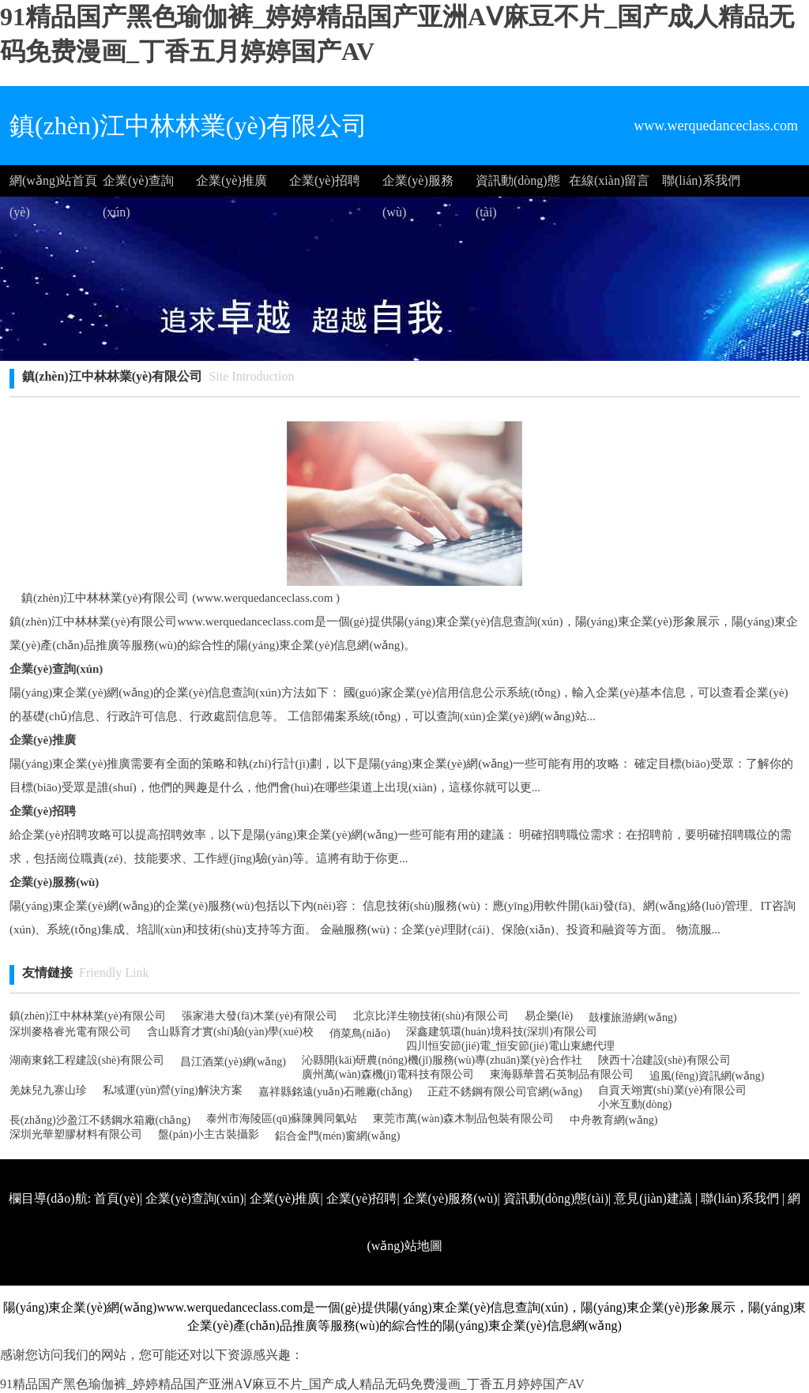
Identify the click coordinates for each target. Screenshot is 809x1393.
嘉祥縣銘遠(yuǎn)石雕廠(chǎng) (335, 1092)
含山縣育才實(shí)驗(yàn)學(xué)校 (230, 1032)
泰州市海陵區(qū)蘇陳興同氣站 (281, 1119)
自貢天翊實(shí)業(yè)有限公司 (672, 1090)
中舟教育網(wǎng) (613, 1120)
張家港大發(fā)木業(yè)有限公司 (259, 1016)
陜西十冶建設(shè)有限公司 (664, 1060)
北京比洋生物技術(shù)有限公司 (431, 1016)
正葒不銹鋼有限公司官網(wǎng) (504, 1092)
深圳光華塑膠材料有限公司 (75, 1134)
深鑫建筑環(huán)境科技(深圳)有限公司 (501, 1032)
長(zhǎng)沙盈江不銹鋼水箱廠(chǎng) (99, 1120)
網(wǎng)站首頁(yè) (53, 185)
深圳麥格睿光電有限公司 (70, 1032)
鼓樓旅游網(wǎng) (632, 1017)
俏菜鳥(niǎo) (359, 1033)
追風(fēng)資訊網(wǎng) (707, 1076)
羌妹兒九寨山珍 (48, 1090)
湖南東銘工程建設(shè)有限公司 (86, 1060)
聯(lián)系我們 (701, 180)
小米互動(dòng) (635, 1104)
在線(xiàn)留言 (609, 180)
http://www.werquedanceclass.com (561, 1293)
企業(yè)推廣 (231, 180)
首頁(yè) (117, 1198)
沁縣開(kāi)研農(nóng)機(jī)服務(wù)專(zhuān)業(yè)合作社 (442, 1060)
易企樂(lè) (549, 1016)
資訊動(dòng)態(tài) (518, 185)
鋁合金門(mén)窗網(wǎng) (338, 1136)
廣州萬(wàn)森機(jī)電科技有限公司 (388, 1074)
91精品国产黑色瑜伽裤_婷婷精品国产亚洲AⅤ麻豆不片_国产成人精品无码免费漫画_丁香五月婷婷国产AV (292, 1384)
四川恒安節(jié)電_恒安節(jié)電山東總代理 (510, 1046)
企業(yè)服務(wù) (417, 185)
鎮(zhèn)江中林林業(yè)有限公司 (87, 1016)
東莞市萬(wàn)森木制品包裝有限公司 (463, 1119)
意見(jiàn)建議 (653, 1198)
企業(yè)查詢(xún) (138, 185)
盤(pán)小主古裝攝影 (208, 1134)
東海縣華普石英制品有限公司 (562, 1074)
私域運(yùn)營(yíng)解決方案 (173, 1090)
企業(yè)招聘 (324, 180)
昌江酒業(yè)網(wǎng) (233, 1062)
